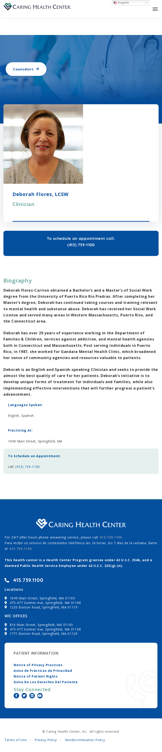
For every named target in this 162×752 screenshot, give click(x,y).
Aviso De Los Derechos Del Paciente (46, 682)
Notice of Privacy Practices (38, 665)
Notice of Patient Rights (36, 676)
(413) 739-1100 (27, 466)
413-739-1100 (20, 548)
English (121, 3)
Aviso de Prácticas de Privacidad (43, 670)
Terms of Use (16, 740)
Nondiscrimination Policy (85, 740)
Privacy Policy (46, 740)
